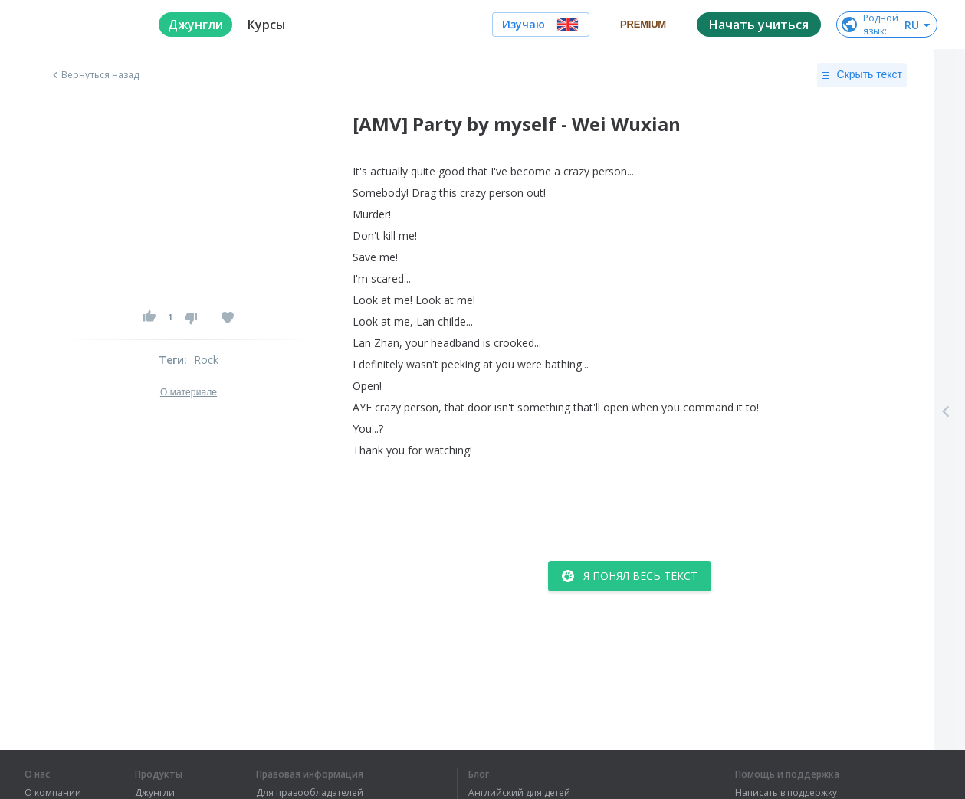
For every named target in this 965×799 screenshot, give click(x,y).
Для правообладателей (309, 793)
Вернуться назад (94, 75)
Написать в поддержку (786, 793)
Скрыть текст (862, 75)
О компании (53, 793)
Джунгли (155, 793)
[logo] (79, 24)
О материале (188, 392)
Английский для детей (519, 793)
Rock (206, 359)
